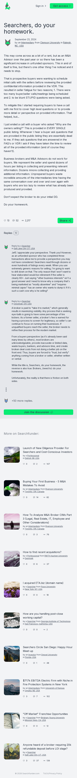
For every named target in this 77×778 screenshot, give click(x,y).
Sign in (41, 5)
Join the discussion (38, 412)
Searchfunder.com (30, 773)
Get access (62, 5)
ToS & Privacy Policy (52, 773)
